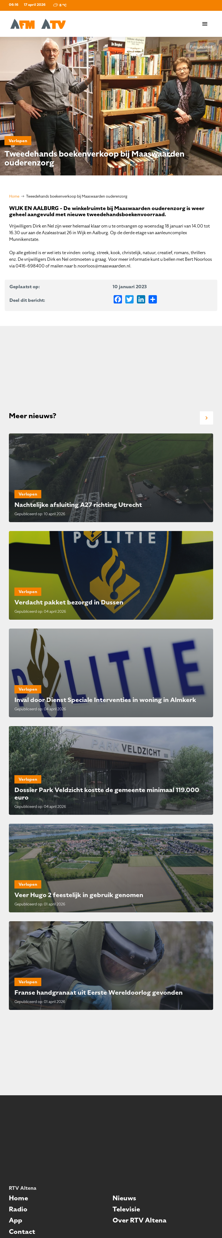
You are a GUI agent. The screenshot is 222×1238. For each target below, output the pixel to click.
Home (14, 196)
